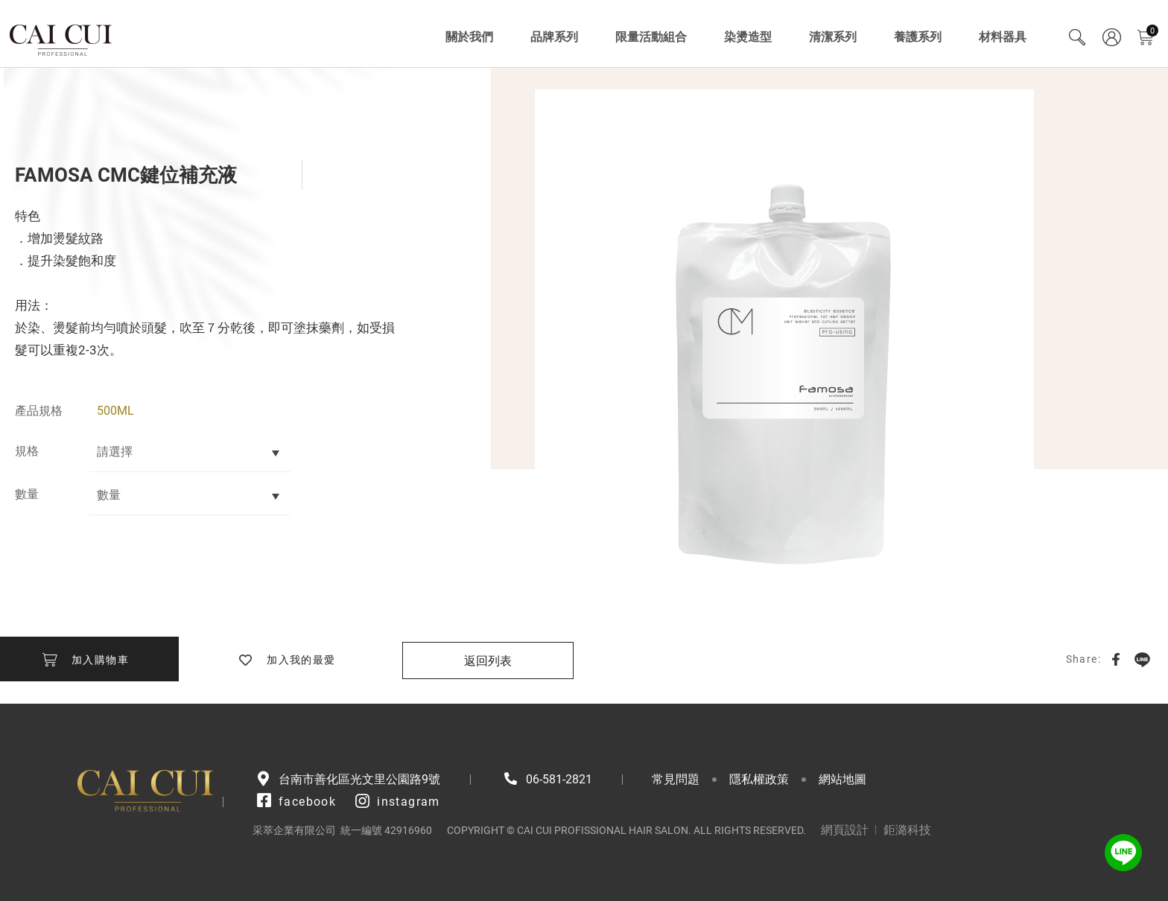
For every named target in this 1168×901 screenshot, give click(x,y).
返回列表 (488, 661)
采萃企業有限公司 (61, 37)
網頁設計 (845, 830)
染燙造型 (748, 37)
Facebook (1116, 659)
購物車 (1152, 31)
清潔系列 (833, 37)
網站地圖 (842, 779)
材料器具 (1002, 37)
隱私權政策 (759, 779)
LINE (1142, 659)
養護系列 (918, 37)
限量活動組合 (651, 37)
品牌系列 (554, 37)
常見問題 (675, 779)
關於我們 (469, 37)
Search (1077, 37)
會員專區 (1111, 37)
